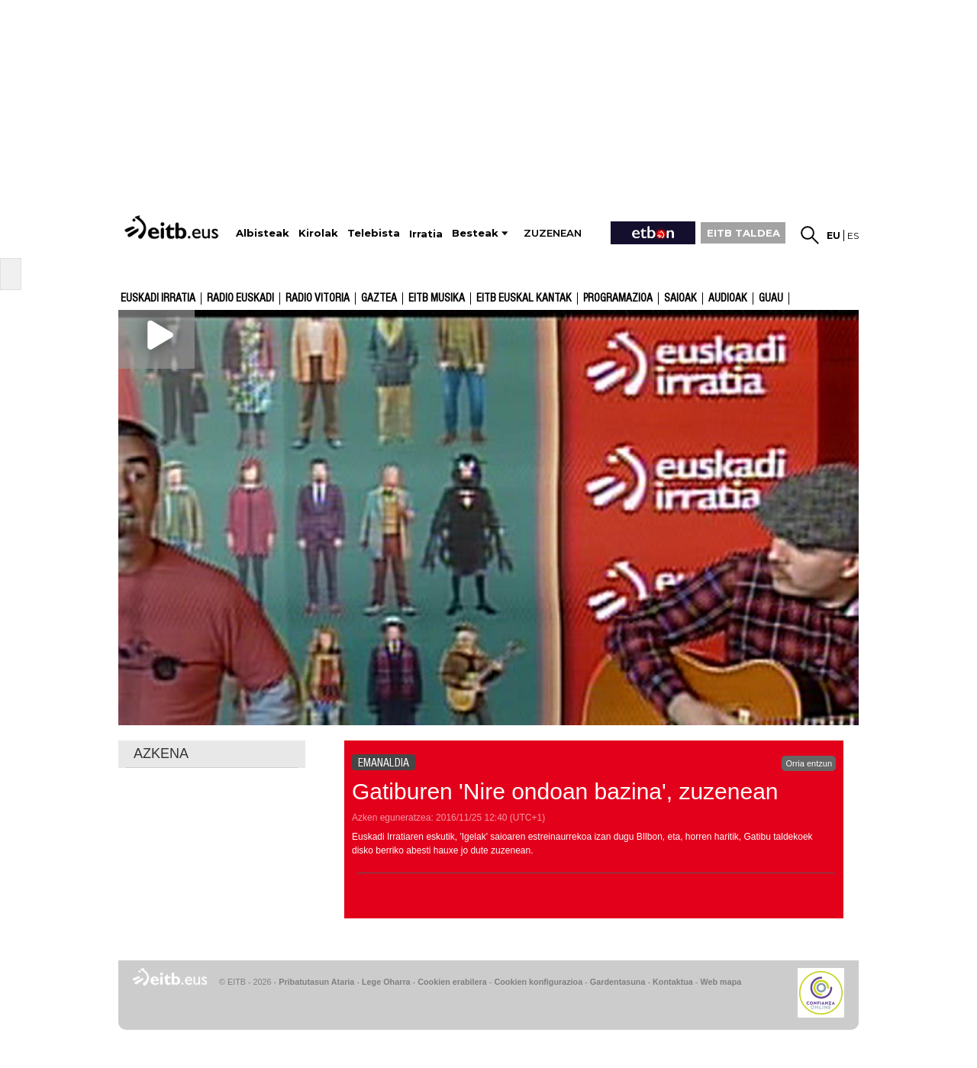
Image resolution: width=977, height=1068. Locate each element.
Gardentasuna (618, 981)
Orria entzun (808, 763)
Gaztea (379, 298)
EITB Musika (436, 298)
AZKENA (161, 753)
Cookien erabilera (452, 981)
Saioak (680, 298)
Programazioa (618, 298)
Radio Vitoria (317, 298)
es (853, 235)
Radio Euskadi (240, 298)
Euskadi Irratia (158, 298)
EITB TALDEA (743, 233)
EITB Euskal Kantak (524, 298)
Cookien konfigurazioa (538, 981)
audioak (727, 298)
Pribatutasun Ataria (316, 981)
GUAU (771, 298)
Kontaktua (673, 981)
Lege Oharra (386, 981)
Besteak (475, 233)
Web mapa (720, 981)
